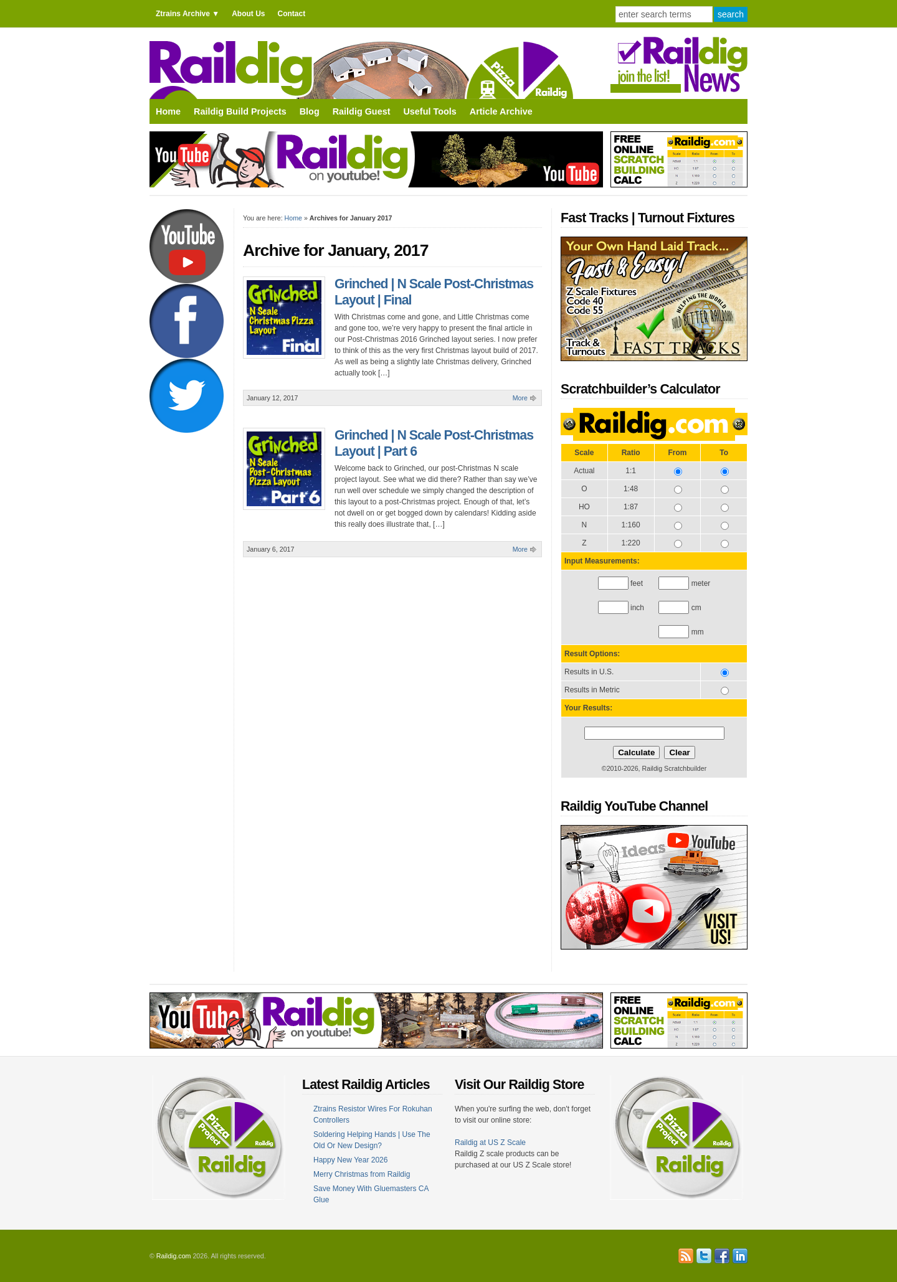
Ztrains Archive (183, 13)
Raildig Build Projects (240, 111)
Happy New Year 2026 (350, 1160)
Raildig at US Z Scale (490, 1142)
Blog (310, 111)
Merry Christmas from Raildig (361, 1174)
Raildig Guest (362, 111)
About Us (248, 13)
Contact (291, 13)
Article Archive (501, 111)
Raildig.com (173, 1256)
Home (168, 111)
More (520, 398)
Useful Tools (429, 111)
